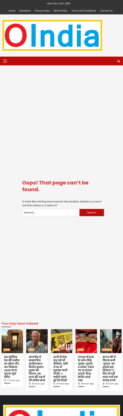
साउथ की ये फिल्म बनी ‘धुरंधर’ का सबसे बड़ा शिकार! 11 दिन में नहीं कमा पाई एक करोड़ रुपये (110, 368)
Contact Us (106, 10)
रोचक (6, 349)
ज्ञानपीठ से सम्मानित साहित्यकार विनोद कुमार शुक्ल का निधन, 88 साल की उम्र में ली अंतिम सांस (37, 368)
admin (7, 383)
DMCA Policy (60, 10)
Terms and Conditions (83, 10)
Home (12, 10)
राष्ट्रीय (56, 349)
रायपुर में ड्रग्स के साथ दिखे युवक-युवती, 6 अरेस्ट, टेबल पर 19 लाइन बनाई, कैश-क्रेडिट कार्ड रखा (86, 368)
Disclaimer (25, 10)
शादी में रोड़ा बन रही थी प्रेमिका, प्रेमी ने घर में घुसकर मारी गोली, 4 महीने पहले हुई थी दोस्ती (60, 368)
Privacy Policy (42, 10)
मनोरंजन (107, 349)
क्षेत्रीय (31, 349)
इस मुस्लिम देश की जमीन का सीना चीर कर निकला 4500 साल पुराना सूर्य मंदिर (12, 367)
